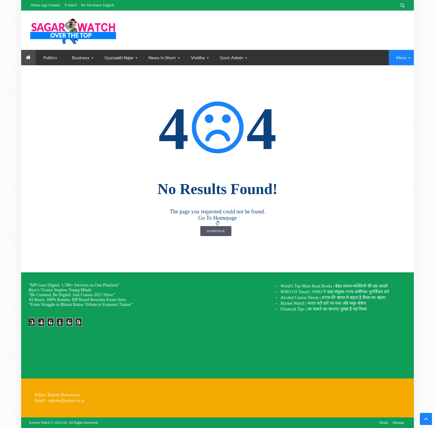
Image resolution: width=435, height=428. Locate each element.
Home (383, 422)
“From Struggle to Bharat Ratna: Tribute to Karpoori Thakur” (81, 304)
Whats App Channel (45, 5)
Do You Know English (97, 5)
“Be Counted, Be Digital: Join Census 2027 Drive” (72, 295)
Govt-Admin (231, 57)
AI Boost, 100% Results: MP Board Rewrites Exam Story (77, 299)
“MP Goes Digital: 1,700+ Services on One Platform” (74, 285)
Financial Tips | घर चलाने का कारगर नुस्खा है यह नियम (323, 309)
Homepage (216, 231)
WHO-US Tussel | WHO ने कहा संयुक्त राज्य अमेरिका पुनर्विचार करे (334, 292)
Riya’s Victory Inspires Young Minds (60, 290)
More (401, 57)
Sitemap (398, 422)
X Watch (70, 5)
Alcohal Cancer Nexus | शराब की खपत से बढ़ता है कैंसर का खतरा (333, 297)
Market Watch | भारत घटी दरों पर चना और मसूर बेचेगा (323, 303)
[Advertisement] (214, 325)
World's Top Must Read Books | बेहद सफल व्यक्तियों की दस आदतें (334, 286)
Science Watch (39, 422)
